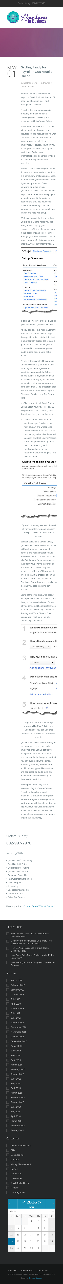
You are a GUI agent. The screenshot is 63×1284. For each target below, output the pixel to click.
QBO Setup (16, 1173)
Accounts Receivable (21, 1145)
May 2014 (15, 1111)
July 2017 (15, 1013)
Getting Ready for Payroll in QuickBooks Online (36, 71)
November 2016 (19, 1032)
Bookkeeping (17, 1155)
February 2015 (18, 1097)
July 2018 (15, 999)
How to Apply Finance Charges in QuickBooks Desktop (33, 963)
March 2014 (17, 1121)
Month (13, 1211)
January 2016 (17, 1074)
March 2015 (17, 1093)
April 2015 (16, 1088)
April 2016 (16, 1060)
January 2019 (17, 990)
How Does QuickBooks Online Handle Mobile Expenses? (33, 956)
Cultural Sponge (35, 1278)
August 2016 (17, 1046)
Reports (15, 1187)
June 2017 (16, 1018)
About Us (12, 1270)
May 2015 (15, 1083)
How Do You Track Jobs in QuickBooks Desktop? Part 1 (30, 949)
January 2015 (17, 1102)
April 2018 (16, 1004)
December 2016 (19, 1027)
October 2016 (17, 1036)
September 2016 (19, 1041)
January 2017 (17, 1022)
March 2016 (17, 1064)
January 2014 (17, 1130)
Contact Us (42, 1270)
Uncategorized (18, 1192)
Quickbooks (16, 1178)
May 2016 (15, 1055)
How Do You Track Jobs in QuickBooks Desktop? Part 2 (30, 935)
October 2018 (17, 994)
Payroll (46, 83)
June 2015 (16, 1079)
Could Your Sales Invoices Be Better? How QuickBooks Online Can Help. (31, 942)
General (15, 1159)
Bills (13, 1150)
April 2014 (16, 1116)
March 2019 (17, 980)
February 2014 (18, 1125)
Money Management (21, 1164)
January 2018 (17, 1008)
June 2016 (16, 1050)
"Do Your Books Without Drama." (38, 906)
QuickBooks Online (20, 1183)
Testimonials (27, 1270)
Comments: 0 (27, 86)
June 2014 (16, 1107)
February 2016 (18, 1069)
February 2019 (18, 985)
